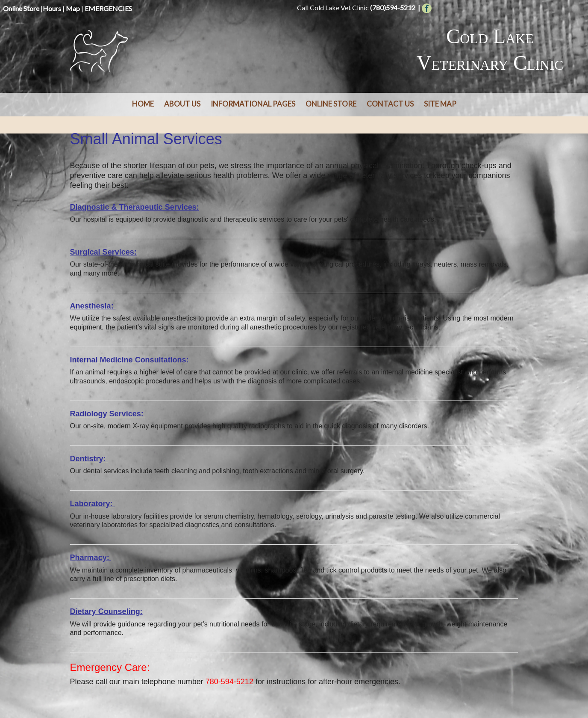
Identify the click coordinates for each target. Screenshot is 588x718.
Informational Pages (253, 103)
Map (73, 8)
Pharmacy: (89, 557)
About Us (182, 103)
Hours (52, 8)
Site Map (440, 103)
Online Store (21, 8)
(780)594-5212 (392, 7)
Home (143, 103)
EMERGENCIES (108, 8)
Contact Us (390, 103)
